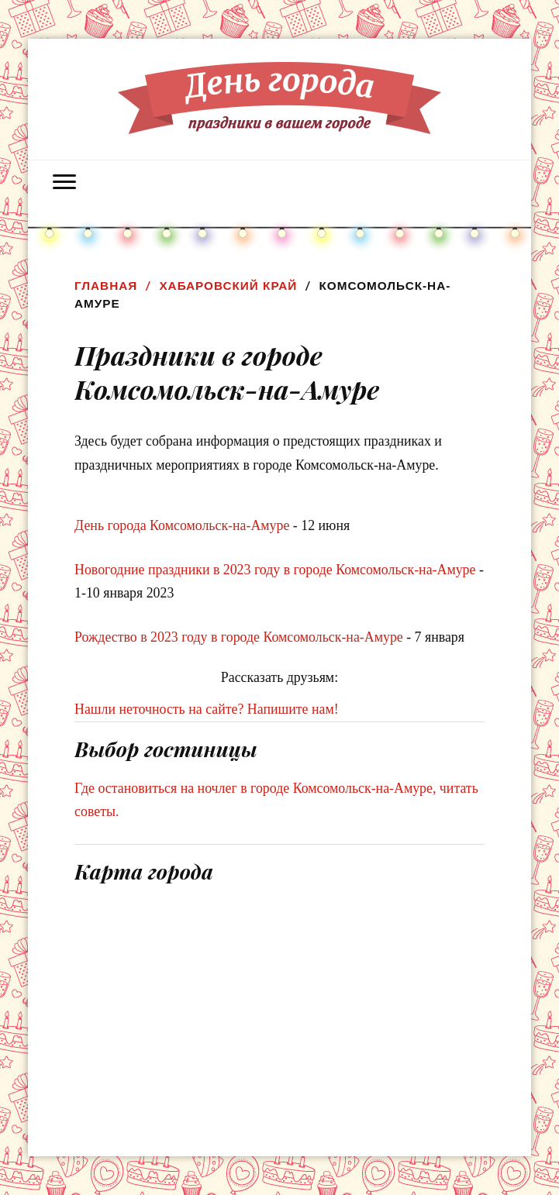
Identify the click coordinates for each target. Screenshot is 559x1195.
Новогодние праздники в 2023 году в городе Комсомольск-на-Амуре (274, 569)
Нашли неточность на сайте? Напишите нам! (206, 709)
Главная (105, 285)
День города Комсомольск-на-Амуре (181, 525)
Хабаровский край (228, 285)
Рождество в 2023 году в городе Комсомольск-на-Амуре (238, 637)
